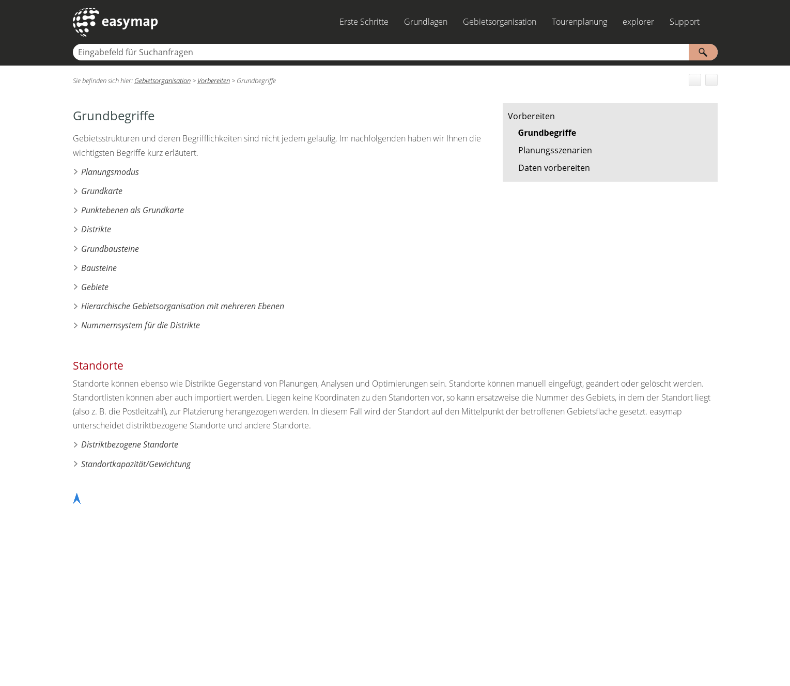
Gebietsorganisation (162, 80)
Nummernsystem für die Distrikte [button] (136, 325)
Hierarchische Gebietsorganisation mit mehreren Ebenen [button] (178, 306)
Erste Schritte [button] (364, 21)
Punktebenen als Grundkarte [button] (128, 210)
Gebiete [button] (91, 287)
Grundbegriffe (547, 132)
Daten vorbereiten (554, 167)
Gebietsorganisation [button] (499, 21)
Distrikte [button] (92, 229)
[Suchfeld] (395, 52)
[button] (703, 52)
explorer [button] (638, 21)
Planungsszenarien (555, 150)
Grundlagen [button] (425, 21)
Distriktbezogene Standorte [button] (125, 444)
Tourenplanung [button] (579, 21)
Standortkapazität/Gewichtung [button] (132, 464)
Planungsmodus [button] (106, 172)
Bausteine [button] (95, 268)
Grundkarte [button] (97, 191)
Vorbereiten (531, 116)
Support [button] (685, 21)
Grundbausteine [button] (106, 248)
